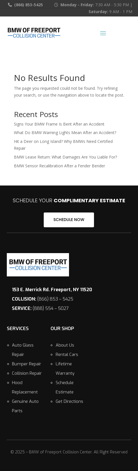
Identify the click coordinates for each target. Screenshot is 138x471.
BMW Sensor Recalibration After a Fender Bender (59, 165)
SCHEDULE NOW (68, 219)
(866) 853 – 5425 (42, 299)
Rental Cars (67, 354)
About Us (65, 345)
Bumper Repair (26, 364)
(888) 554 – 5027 (40, 308)
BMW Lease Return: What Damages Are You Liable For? (65, 157)
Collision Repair (27, 373)
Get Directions (69, 401)
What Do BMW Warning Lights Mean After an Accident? (65, 132)
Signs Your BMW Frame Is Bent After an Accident (59, 124)
